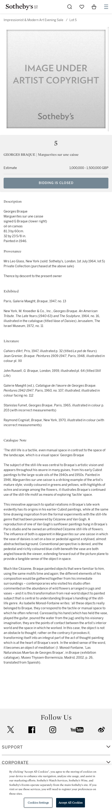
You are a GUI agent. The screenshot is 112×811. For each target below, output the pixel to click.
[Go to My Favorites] (82, 6)
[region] (56, 788)
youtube (77, 729)
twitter (10, 729)
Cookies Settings (38, 802)
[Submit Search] (69, 6)
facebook (31, 729)
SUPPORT (12, 747)
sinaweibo (101, 729)
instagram (52, 729)
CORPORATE (15, 762)
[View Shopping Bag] (94, 6)
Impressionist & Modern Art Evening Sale (33, 20)
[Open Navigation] (106, 6)
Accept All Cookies (70, 802)
